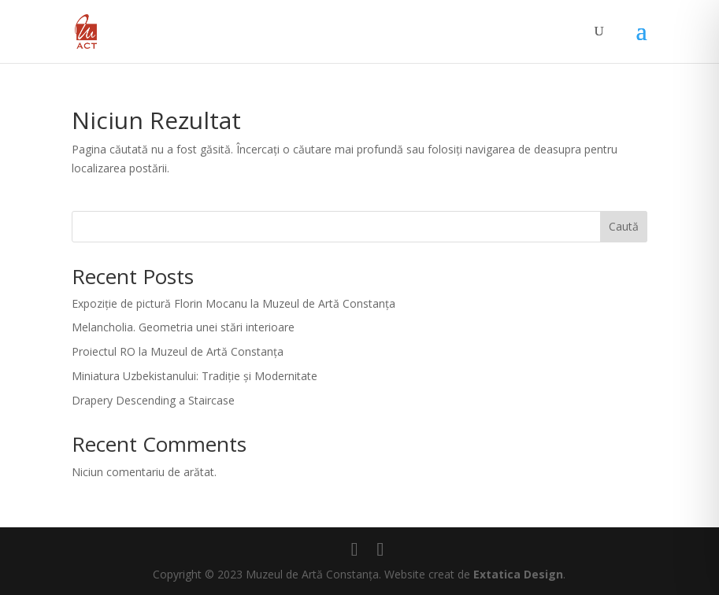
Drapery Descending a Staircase (153, 400)
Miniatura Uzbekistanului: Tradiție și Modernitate (194, 375)
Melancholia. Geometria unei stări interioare (183, 327)
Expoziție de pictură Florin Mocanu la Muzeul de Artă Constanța (233, 303)
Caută (624, 226)
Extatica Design (518, 574)
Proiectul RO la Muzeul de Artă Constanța (178, 351)
